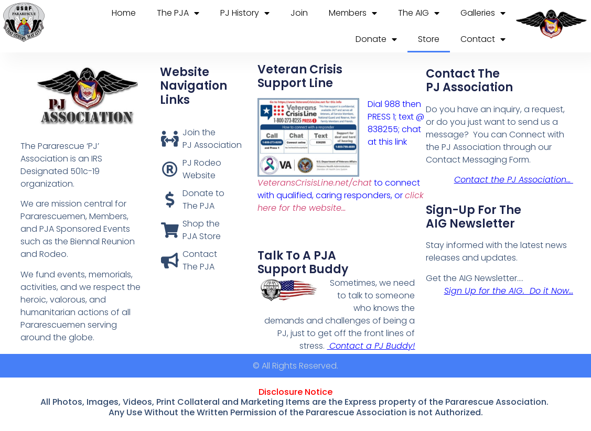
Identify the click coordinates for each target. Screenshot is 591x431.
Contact (483, 39)
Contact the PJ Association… (513, 180)
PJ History (245, 13)
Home (124, 13)
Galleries (483, 13)
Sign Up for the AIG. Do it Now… (508, 291)
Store (428, 39)
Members (353, 13)
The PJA (178, 13)
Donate (376, 39)
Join (299, 13)
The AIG (418, 13)
